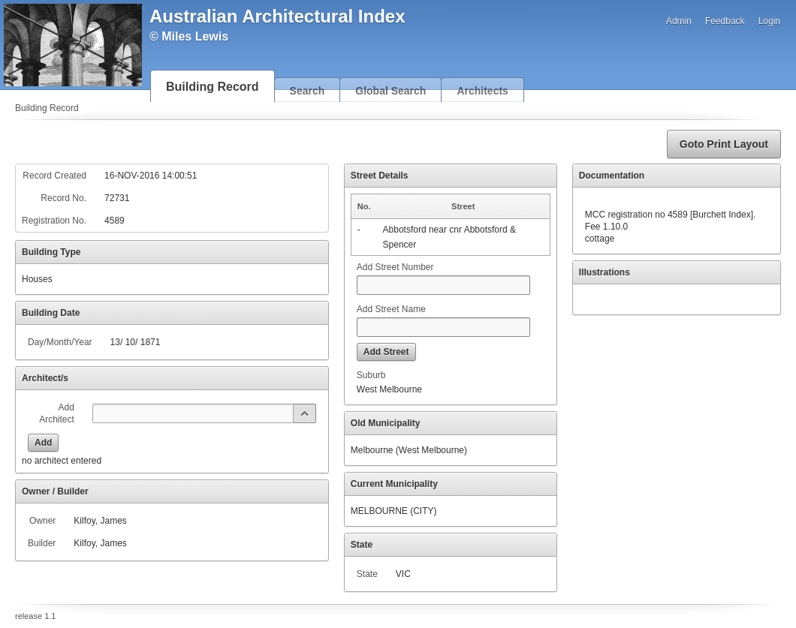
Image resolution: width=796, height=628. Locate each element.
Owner (42, 520)
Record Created (54, 175)
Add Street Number (395, 267)
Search (307, 91)
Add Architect (56, 413)
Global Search (390, 91)
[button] (724, 144)
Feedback (725, 21)
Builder (42, 543)
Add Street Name (391, 309)
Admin (679, 21)
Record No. (63, 198)
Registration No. (54, 220)
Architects (482, 91)
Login (769, 21)
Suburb (371, 375)
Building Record (212, 86)
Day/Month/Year (60, 342)
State (367, 574)
